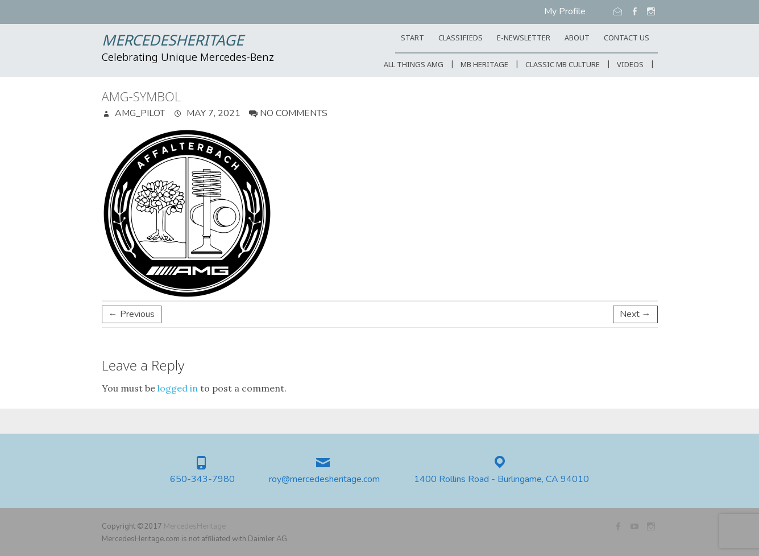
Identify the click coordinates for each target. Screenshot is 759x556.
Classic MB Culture (562, 65)
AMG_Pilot (139, 113)
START (412, 38)
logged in (177, 388)
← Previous (132, 314)
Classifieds (460, 38)
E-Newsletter (523, 38)
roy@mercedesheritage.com (324, 479)
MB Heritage (484, 65)
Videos (630, 65)
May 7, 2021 (212, 113)
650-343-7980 (202, 479)
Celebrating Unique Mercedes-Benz (188, 58)
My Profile (565, 11)
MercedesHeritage (172, 41)
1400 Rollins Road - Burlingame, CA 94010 (501, 479)
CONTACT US (626, 38)
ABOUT (577, 38)
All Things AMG (413, 65)
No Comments (293, 113)
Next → (635, 314)
